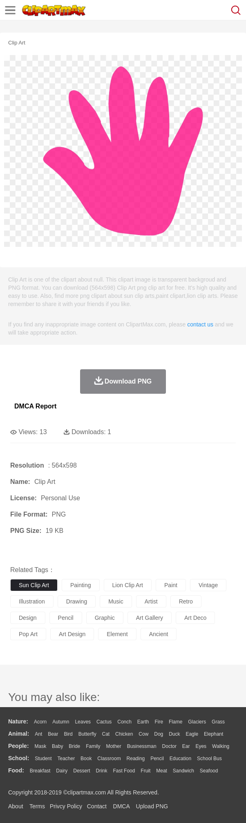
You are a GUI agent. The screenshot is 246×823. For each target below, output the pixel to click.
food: (16, 770)
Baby (57, 746)
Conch (124, 722)
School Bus (209, 758)
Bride (74, 746)
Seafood (209, 771)
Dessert (81, 771)
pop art (28, 634)
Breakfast (40, 771)
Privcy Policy (66, 806)
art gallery (149, 617)
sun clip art (34, 585)
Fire (158, 722)
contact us (200, 324)
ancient (158, 634)
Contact (97, 806)
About (15, 806)
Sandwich (183, 771)
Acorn (40, 722)
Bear (53, 734)
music (115, 601)
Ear (186, 746)
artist (151, 601)
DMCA (121, 806)
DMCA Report (35, 406)
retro (186, 601)
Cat (106, 734)
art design (72, 634)
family (93, 746)
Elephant (213, 734)
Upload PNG (152, 806)
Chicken (124, 734)
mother (113, 746)
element (117, 634)
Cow (143, 734)
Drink (101, 771)
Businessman (142, 746)
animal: (18, 733)
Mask (40, 746)
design (28, 617)
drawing (76, 601)
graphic (105, 617)
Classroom (109, 758)
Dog (158, 734)
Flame (175, 722)
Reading (136, 758)
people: (18, 746)
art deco (195, 617)
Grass (218, 722)
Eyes (200, 746)
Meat (161, 771)
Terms (37, 806)
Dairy (61, 771)
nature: (18, 721)
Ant (38, 734)
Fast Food (124, 771)
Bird (68, 734)
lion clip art (127, 585)
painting (80, 585)
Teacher (66, 758)
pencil (66, 617)
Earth (143, 722)
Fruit (145, 771)
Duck (174, 734)
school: (18, 758)
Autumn (60, 722)
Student (43, 758)
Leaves (83, 722)
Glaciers (197, 722)
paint (170, 585)
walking (220, 746)
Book (86, 758)
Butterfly (87, 734)
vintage (208, 585)
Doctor (169, 746)
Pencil (157, 758)
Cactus (104, 722)
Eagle (192, 734)
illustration (32, 601)
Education (180, 758)
